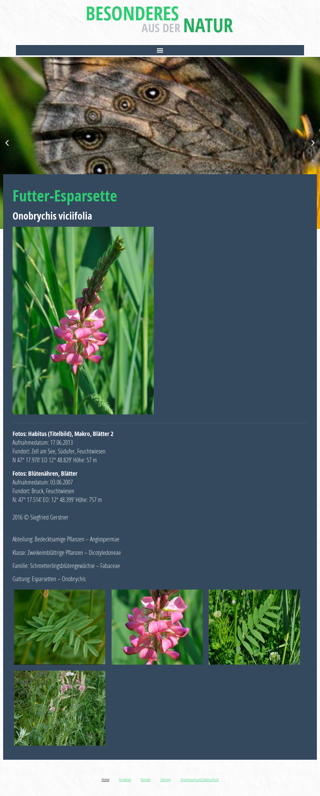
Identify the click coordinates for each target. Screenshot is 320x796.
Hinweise (125, 779)
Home (105, 779)
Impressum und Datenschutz (200, 779)
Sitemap (165, 779)
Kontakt (146, 779)
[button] (160, 50)
